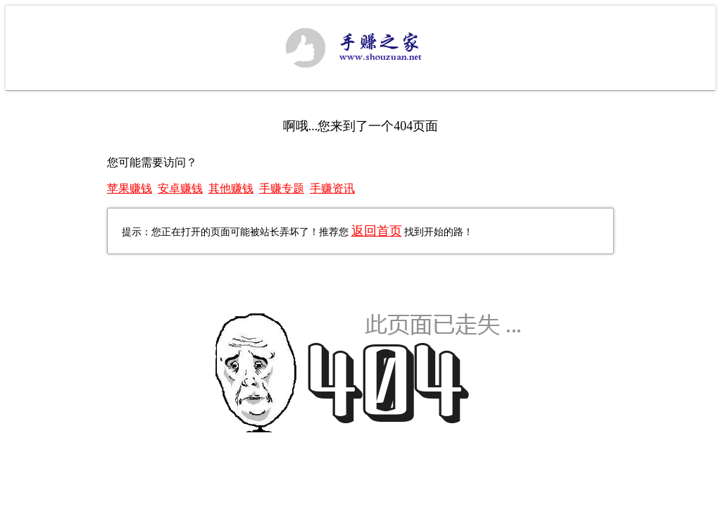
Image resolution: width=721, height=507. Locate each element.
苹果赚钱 (129, 188)
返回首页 (376, 231)
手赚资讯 (332, 188)
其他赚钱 (230, 188)
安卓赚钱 (180, 188)
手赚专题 (281, 188)
